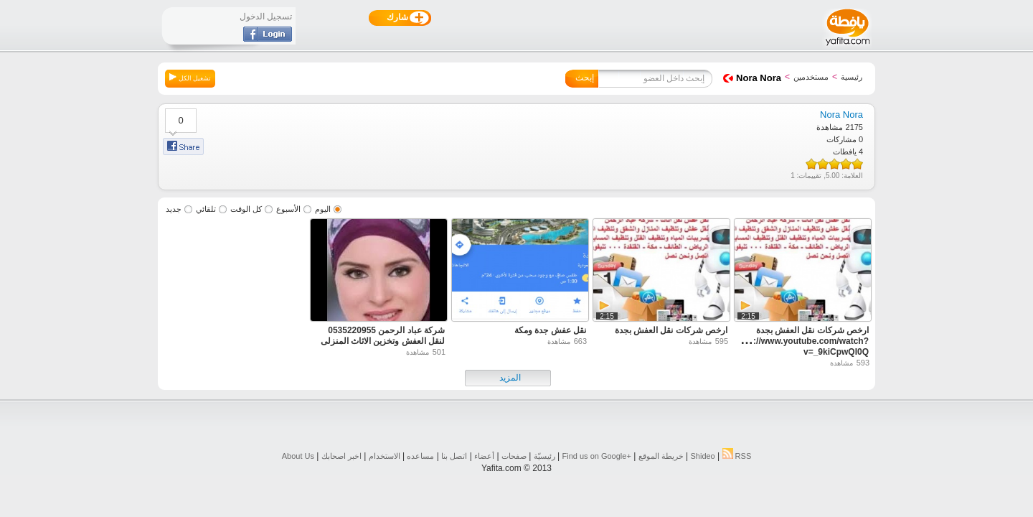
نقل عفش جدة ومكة (550, 330)
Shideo (702, 456)
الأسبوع (288, 209)
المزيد (510, 378)
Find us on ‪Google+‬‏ (596, 456)
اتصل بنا (454, 456)
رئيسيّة (544, 456)
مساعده (420, 456)
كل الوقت (246, 209)
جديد (173, 209)
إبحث (584, 78)
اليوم (323, 209)
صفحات (514, 456)
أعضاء (484, 456)
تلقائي (206, 209)
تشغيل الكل (190, 77)
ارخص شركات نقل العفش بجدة (671, 330)
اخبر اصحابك (341, 456)
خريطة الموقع (661, 456)
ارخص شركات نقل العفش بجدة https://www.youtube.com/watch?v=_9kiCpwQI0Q (800, 341)
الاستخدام (384, 456)
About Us (298, 456)
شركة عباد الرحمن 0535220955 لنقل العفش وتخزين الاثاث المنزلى (383, 335)
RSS (737, 456)
